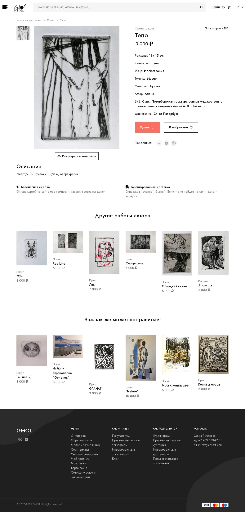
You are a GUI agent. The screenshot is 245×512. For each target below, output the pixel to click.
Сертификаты (80, 450)
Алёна (149, 94)
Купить (147, 127)
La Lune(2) (23, 377)
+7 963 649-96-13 (208, 440)
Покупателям (121, 436)
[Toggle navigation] (5, 7)
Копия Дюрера (209, 384)
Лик (92, 284)
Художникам (161, 436)
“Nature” (132, 391)
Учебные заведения (84, 454)
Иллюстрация (144, 28)
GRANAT (95, 388)
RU (238, 7)
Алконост (205, 285)
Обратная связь (81, 440)
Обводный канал (174, 286)
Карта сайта (79, 468)
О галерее (78, 436)
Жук (19, 276)
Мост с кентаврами (175, 385)
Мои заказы (79, 463)
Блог (115, 459)
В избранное (181, 127)
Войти (216, 7)
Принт (50, 20)
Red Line (59, 263)
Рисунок (203, 281)
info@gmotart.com (208, 445)
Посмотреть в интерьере (76, 156)
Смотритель (134, 263)
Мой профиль (80, 459)
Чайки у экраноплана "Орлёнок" (62, 373)
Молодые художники (28, 20)
